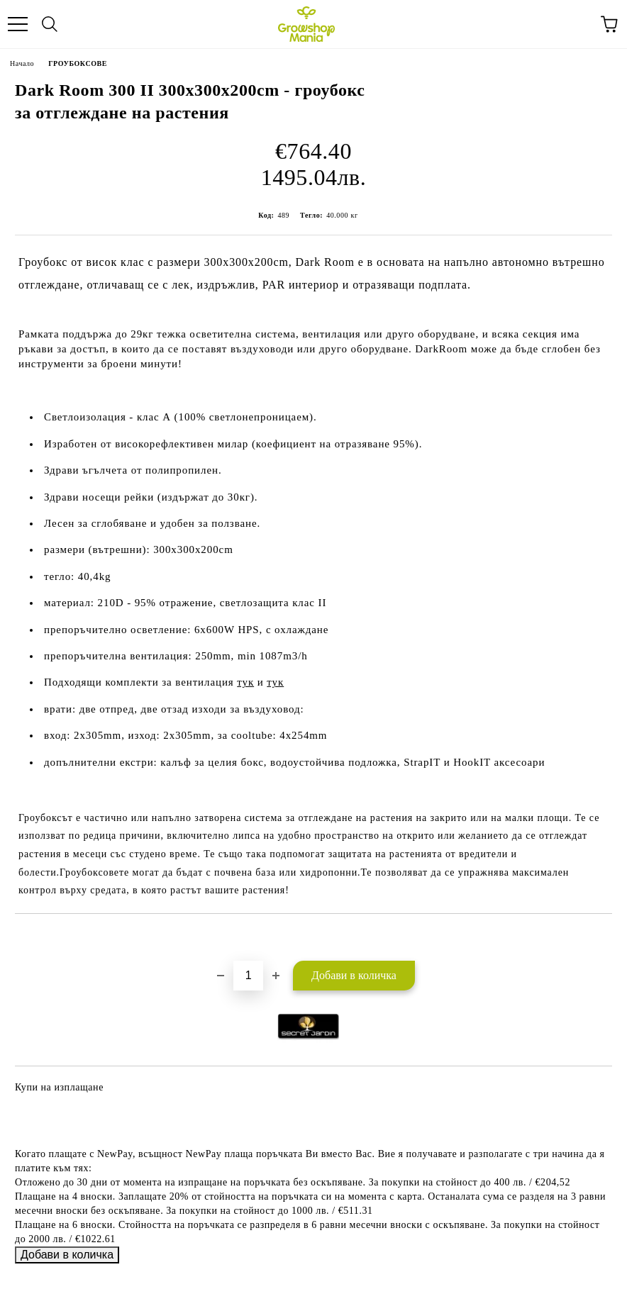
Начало (22, 63)
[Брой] (248, 975)
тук (245, 682)
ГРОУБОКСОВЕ (77, 63)
